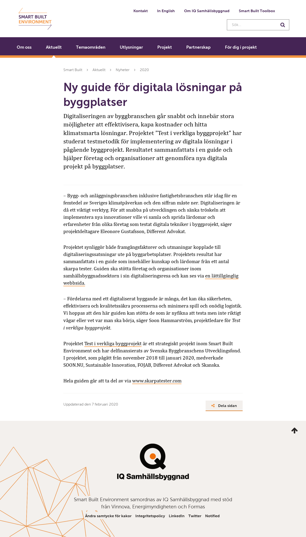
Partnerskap (198, 47)
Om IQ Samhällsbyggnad (207, 11)
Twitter (194, 516)
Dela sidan (224, 406)
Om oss (24, 47)
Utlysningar (131, 47)
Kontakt (140, 11)
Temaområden (90, 47)
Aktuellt (54, 47)
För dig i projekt (241, 47)
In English (166, 11)
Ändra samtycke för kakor (108, 516)
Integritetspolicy (150, 516)
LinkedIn (177, 516)
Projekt (164, 47)
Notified (212, 516)
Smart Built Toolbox (257, 11)
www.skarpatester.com (156, 381)
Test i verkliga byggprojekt (113, 343)
